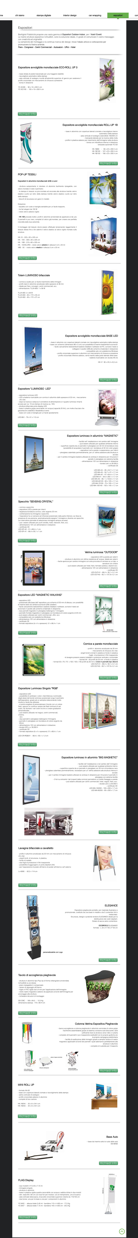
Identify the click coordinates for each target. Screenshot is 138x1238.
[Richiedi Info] (27, 315)
